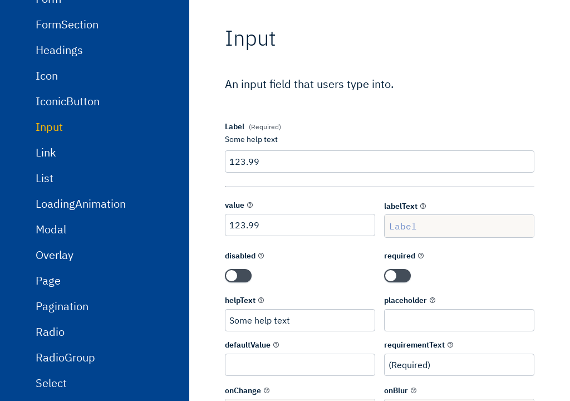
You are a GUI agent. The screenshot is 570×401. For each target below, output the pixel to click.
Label (459, 226)
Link (46, 225)
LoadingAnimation (81, 277)
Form (48, 72)
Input (49, 200)
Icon (47, 149)
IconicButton (68, 174)
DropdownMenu (75, 20)
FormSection (67, 97)
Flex (46, 46)
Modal (51, 302)
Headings (59, 123)
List (44, 251)
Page (48, 353)
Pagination (62, 379)
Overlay (54, 328)
